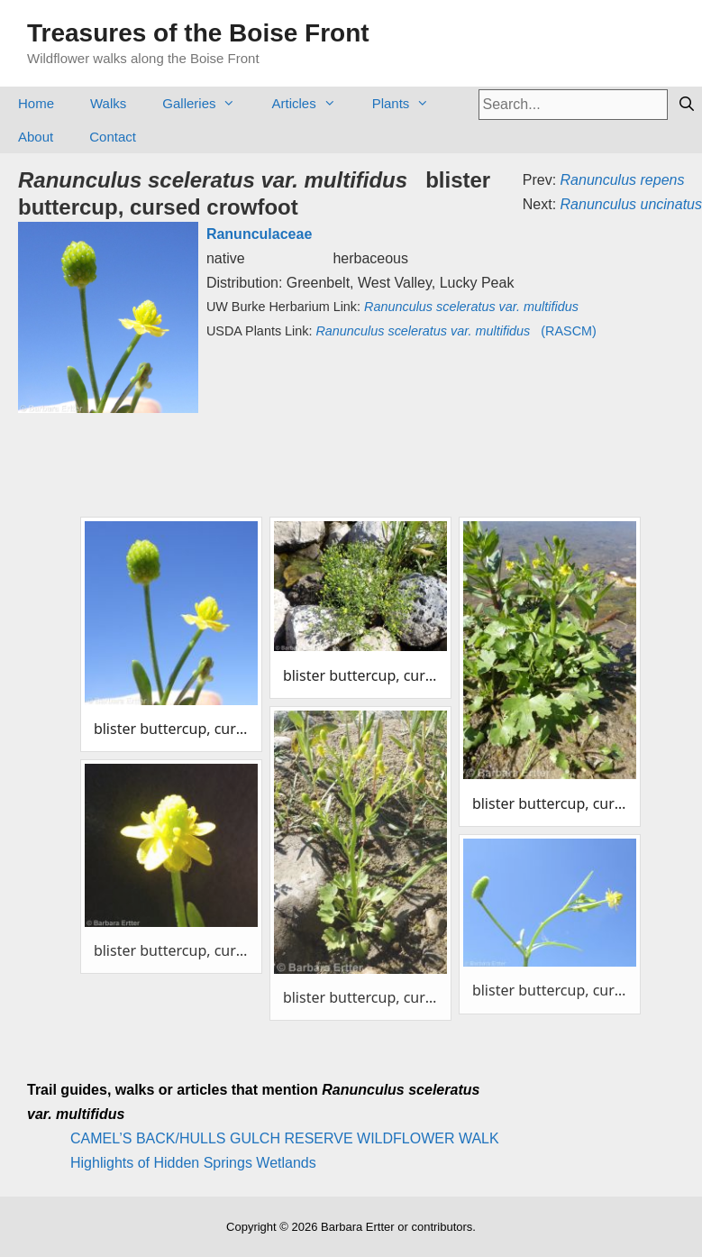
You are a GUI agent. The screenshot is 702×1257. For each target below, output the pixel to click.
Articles (312, 103)
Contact (112, 136)
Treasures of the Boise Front (198, 33)
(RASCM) (455, 331)
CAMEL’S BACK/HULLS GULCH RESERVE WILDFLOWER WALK (284, 1138)
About (35, 136)
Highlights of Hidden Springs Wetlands (193, 1162)
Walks (108, 103)
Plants (410, 103)
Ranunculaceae (259, 234)
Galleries (207, 103)
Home (36, 103)
